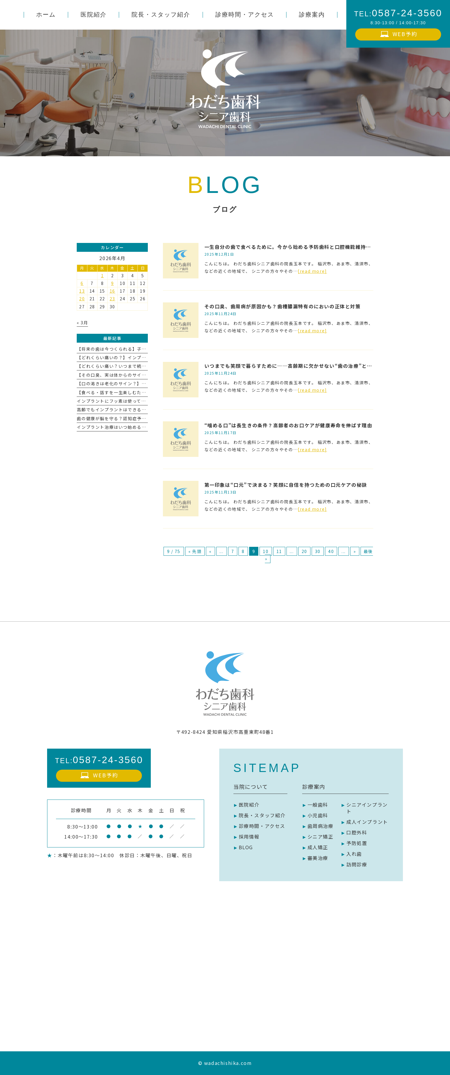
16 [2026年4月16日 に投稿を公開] (112, 291)
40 (331, 551)
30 (318, 551)
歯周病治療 (321, 825)
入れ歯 (354, 853)
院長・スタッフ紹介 (262, 815)
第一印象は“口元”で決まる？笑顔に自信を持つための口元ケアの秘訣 (285, 484)
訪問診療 (356, 864)
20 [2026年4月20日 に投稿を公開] (82, 299)
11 (279, 551)
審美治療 (318, 857)
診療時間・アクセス (262, 825)
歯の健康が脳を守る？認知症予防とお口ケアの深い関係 (134, 418)
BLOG (246, 847)
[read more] (312, 271)
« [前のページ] (210, 551)
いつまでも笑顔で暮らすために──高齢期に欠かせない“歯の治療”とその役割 (296, 365)
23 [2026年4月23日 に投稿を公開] (112, 299)
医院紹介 (249, 804)
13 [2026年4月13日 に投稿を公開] (82, 291)
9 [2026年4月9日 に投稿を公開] (112, 283)
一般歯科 (318, 804)
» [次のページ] (354, 551)
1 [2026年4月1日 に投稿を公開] (102, 275)
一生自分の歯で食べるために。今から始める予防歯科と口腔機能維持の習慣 (293, 246)
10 (265, 551)
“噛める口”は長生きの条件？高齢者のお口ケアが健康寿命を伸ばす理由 (288, 425)
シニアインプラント (367, 808)
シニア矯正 (321, 836)
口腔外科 (356, 832)
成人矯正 (318, 847)
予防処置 (356, 843)
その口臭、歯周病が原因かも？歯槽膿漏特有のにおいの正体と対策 (282, 306)
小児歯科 (318, 815)
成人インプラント (367, 821)
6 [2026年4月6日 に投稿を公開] (82, 283)
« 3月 (82, 322)
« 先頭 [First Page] (194, 551)
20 (304, 551)
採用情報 (249, 836)
